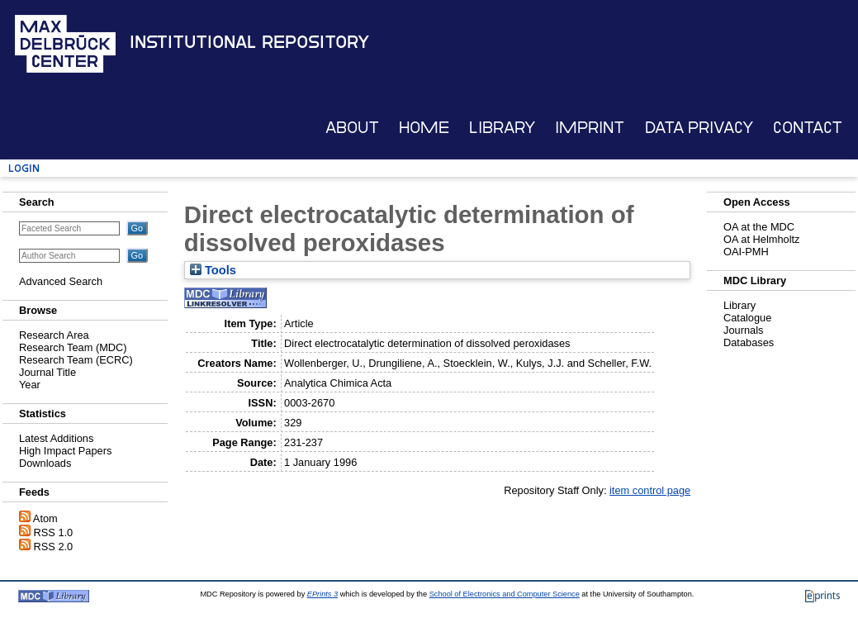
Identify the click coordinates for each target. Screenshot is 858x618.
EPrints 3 (322, 594)
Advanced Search (60, 281)
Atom (45, 518)
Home (424, 127)
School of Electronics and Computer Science (504, 594)
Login (24, 168)
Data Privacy (699, 127)
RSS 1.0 (53, 532)
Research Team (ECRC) (76, 360)
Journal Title (47, 372)
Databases (748, 342)
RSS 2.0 (53, 546)
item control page (649, 490)
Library (502, 127)
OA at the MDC (758, 227)
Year (29, 384)
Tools (213, 270)
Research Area (54, 335)
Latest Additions (56, 438)
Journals (743, 330)
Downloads (45, 463)
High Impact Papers (65, 450)
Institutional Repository (249, 42)
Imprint (589, 127)
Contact (807, 127)
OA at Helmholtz (761, 239)
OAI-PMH (746, 251)
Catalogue (747, 317)
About (352, 127)
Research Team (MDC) (73, 347)
